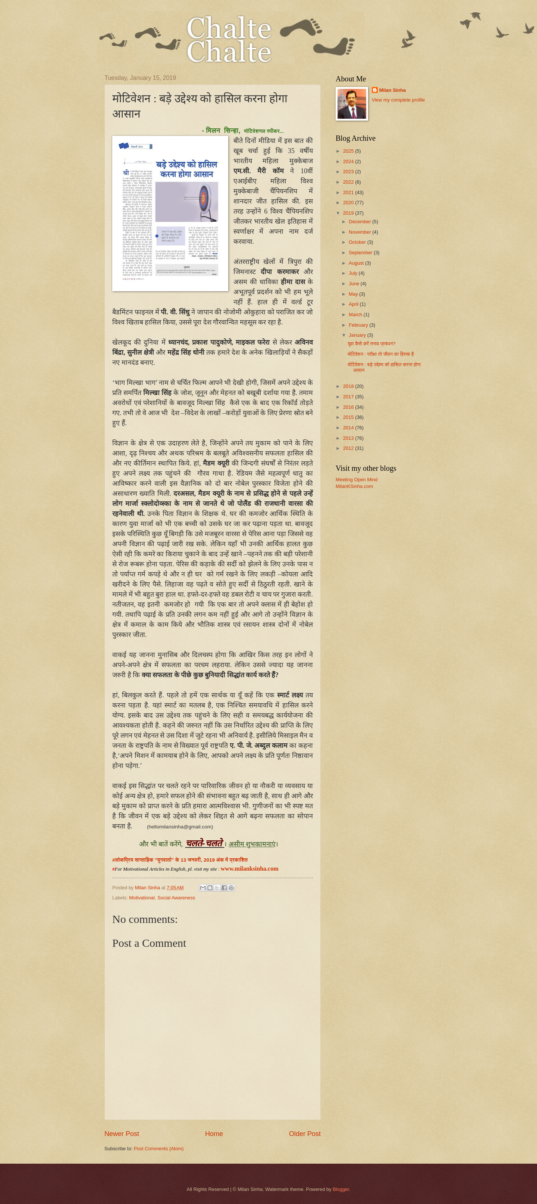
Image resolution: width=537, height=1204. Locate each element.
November (360, 232)
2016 (349, 407)
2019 (349, 213)
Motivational (142, 897)
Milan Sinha (392, 90)
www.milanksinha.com (250, 868)
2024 (349, 161)
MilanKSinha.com (354, 486)
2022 (349, 182)
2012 (349, 448)
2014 (349, 427)
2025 (349, 151)
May (354, 294)
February (359, 325)
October (358, 242)
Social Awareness (176, 897)
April (354, 304)
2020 (349, 202)
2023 (349, 171)
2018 (349, 386)
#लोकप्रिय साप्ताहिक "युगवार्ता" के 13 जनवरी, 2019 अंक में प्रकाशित (180, 860)
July (353, 273)
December (360, 221)
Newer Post (121, 1134)
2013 (349, 438)
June (355, 283)
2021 (349, 192)
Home (214, 1134)
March (356, 314)
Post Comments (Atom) (159, 1148)
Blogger (341, 1189)
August (357, 263)
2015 (349, 417)
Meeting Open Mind (356, 479)
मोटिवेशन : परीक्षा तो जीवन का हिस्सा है (381, 354)
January (358, 335)
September (361, 252)
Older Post (305, 1134)
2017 (349, 396)
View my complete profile (398, 100)
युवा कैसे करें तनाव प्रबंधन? (371, 343)
